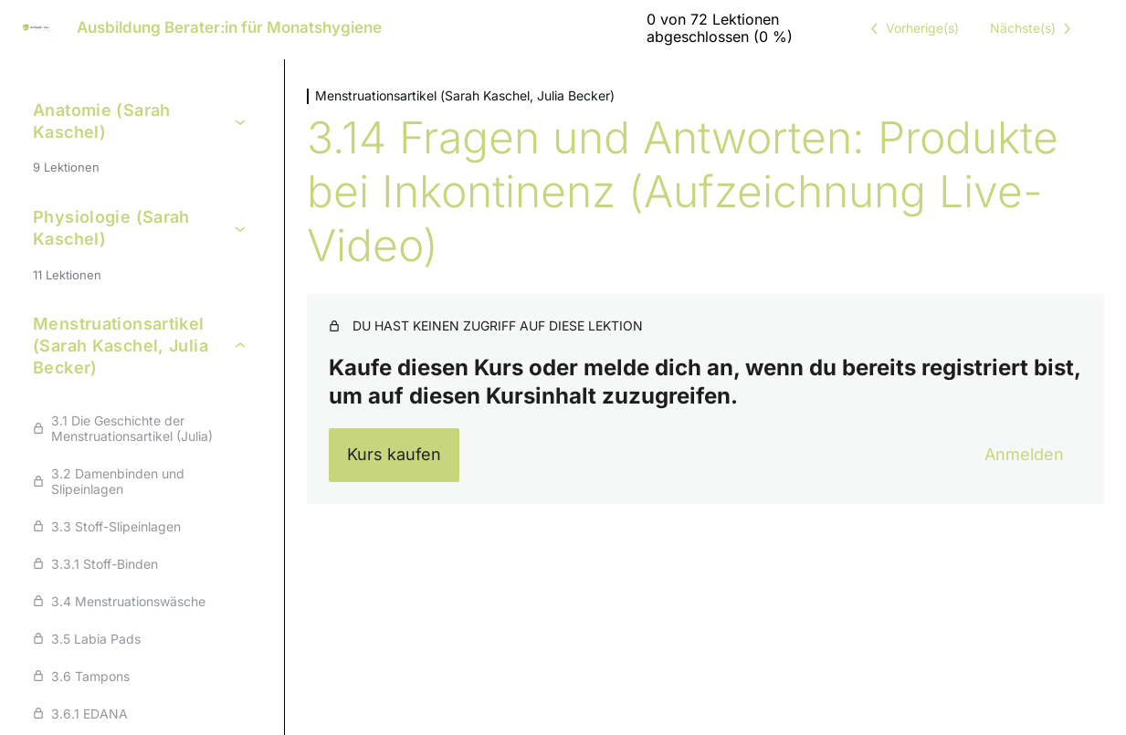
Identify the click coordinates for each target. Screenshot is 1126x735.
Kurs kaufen (394, 454)
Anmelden (1024, 454)
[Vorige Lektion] (911, 28)
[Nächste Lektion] (1033, 28)
